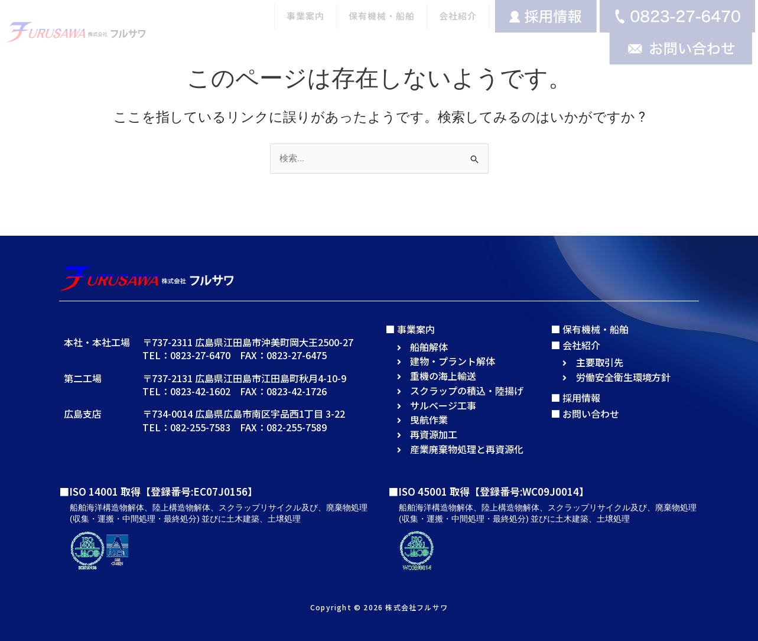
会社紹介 (458, 15)
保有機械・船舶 (382, 15)
